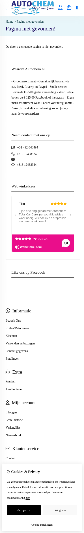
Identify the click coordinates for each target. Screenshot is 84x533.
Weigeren (60, 510)
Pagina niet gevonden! (31, 21)
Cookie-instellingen (42, 524)
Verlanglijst (13, 427)
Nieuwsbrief (13, 435)
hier (28, 497)
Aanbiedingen (14, 389)
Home (9, 21)
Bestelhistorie (14, 420)
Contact (10, 458)
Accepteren (23, 510)
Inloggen (11, 412)
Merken (10, 381)
